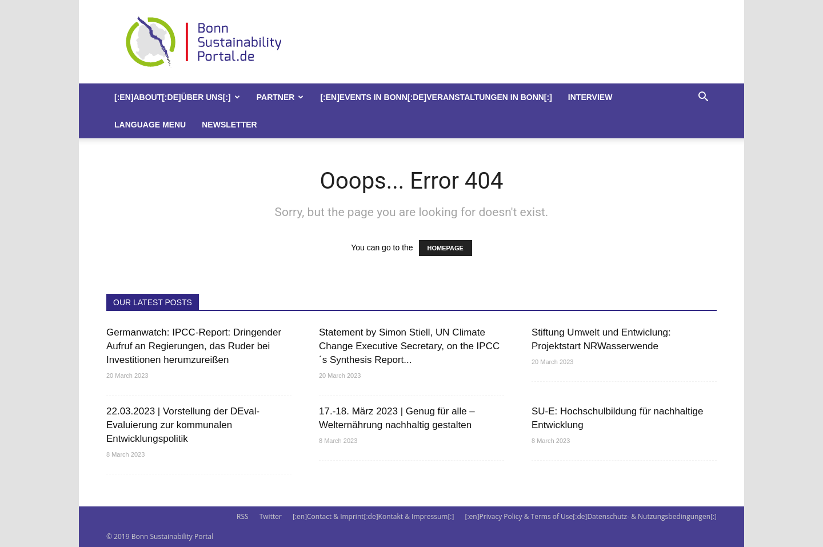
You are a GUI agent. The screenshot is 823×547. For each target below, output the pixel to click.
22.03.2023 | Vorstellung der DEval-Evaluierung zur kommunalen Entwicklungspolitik (182, 425)
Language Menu (150, 124)
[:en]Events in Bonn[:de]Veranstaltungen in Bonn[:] (436, 97)
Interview (590, 97)
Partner (280, 97)
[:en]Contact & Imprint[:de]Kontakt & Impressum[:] (373, 516)
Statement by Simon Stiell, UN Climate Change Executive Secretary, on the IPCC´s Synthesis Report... (409, 346)
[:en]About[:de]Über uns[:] (177, 97)
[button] (703, 98)
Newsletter (229, 124)
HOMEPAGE (446, 248)
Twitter (270, 516)
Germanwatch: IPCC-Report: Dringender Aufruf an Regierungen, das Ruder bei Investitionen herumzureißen (193, 346)
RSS (243, 516)
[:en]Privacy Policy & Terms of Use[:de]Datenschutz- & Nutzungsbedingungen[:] (591, 516)
